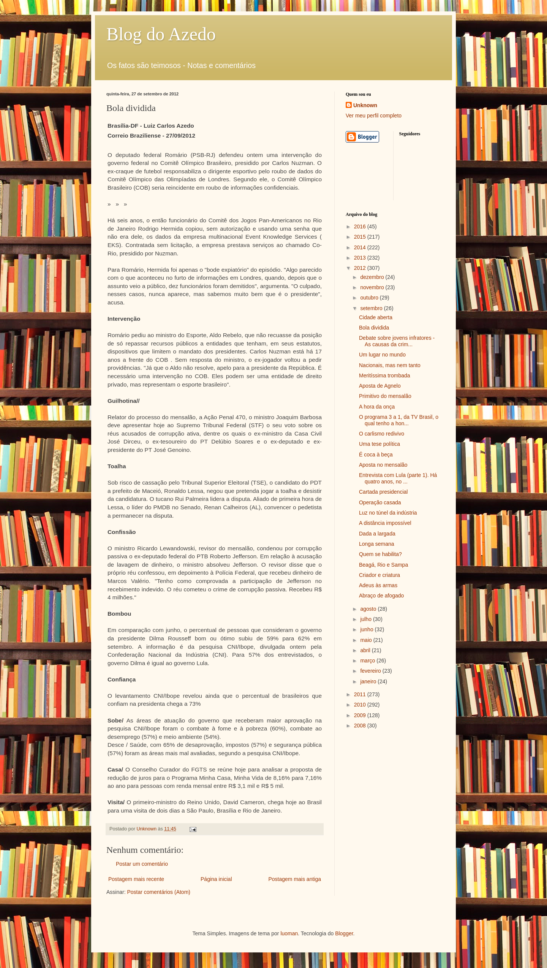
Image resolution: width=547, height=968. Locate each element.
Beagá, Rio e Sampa (383, 565)
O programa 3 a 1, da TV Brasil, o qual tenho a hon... (398, 420)
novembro (372, 287)
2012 (360, 268)
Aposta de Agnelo (380, 386)
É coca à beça (376, 455)
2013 (360, 258)
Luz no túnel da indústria (388, 513)
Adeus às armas (378, 585)
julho (366, 619)
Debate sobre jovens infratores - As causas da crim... (397, 341)
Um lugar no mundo (382, 355)
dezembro (372, 277)
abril (366, 650)
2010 (360, 705)
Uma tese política (379, 444)
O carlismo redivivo (381, 434)
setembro (372, 308)
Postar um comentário (142, 864)
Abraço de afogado (381, 596)
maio (366, 640)
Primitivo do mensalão (385, 396)
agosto (369, 609)
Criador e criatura (379, 575)
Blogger (344, 933)
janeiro (369, 681)
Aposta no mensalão (383, 465)
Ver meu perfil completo (374, 115)
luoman (289, 933)
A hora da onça (377, 407)
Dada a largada (377, 534)
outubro (369, 298)
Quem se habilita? (380, 554)
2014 (360, 247)
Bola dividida (374, 328)
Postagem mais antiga (294, 879)
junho (367, 629)
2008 (360, 725)
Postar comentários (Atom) (158, 892)
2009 (360, 715)
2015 (360, 237)
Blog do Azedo (161, 34)
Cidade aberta (375, 317)
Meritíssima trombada (384, 375)
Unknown (365, 105)
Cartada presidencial (383, 492)
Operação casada (380, 502)
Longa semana (376, 544)
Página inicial (216, 879)
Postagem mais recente (136, 879)
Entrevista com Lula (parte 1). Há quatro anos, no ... (398, 478)
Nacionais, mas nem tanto (390, 365)
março (368, 660)
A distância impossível (385, 523)
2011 (360, 694)
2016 (360, 226)
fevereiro (371, 671)
